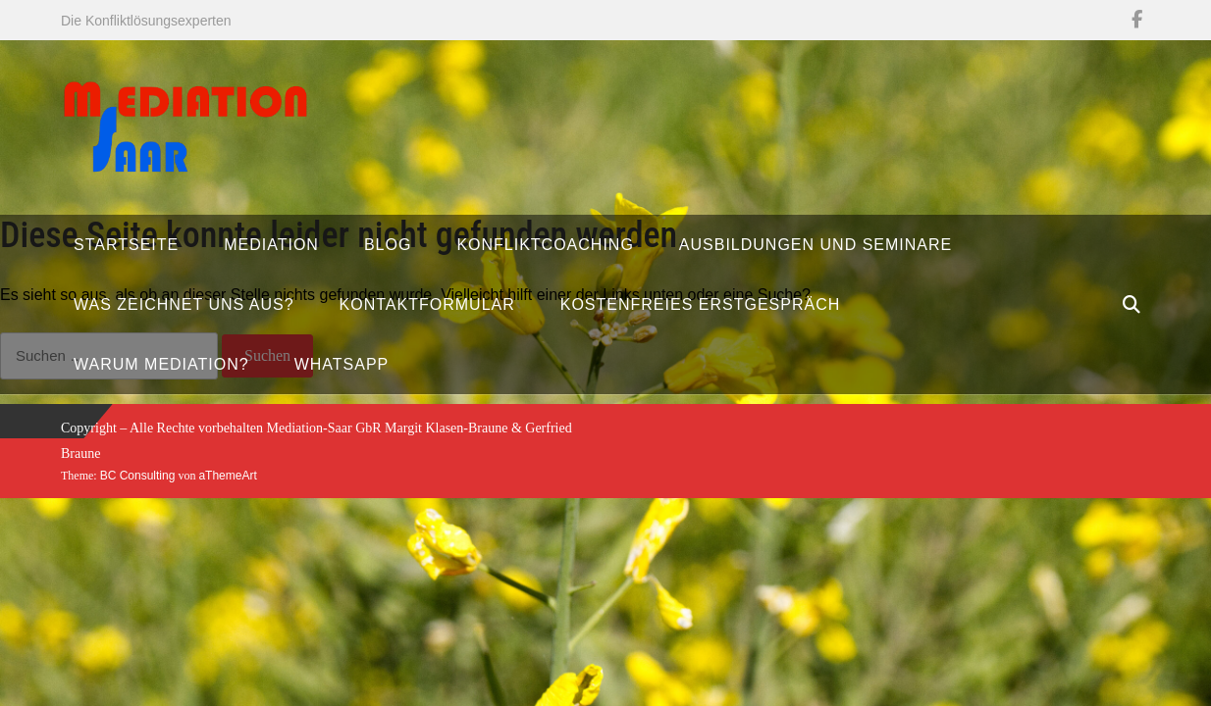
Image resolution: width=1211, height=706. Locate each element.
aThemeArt (227, 475)
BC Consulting (138, 475)
